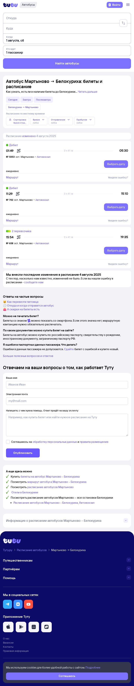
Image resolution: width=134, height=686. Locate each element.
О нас (6, 638)
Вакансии (8, 642)
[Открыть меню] (128, 5)
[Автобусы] (28, 5)
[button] (7, 604)
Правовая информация (16, 650)
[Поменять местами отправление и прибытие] (123, 23)
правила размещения (94, 442)
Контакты (8, 646)
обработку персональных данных (55, 442)
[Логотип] (10, 5)
